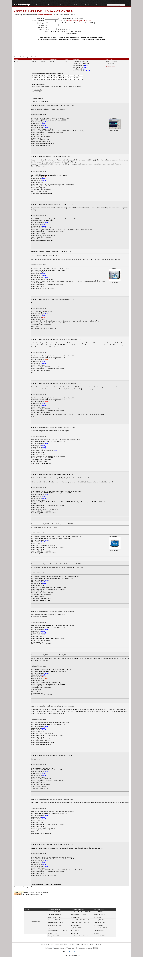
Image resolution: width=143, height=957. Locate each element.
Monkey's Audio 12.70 (53, 936)
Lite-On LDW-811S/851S (46, 493)
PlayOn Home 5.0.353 (76, 928)
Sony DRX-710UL (43, 221)
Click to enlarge (115, 129)
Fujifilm (16, 62)
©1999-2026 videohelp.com (71, 955)
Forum (38, 5)
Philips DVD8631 (43, 175)
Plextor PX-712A (43, 441)
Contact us (49, 944)
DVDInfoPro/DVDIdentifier (54, 74)
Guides (76, 5)
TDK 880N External (44, 813)
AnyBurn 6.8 (51, 928)
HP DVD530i (42, 770)
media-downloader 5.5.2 (54, 912)
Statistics (91, 944)
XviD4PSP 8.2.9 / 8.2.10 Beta (78, 914)
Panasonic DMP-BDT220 (100, 928)
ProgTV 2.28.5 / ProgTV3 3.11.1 (56, 917)
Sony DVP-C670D (98, 925)
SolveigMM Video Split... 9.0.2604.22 (57, 930)
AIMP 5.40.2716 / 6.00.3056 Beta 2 (80, 920)
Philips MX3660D (48, 695)
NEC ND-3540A (43, 270)
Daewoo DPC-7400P (99, 914)
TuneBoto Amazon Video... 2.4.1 (56, 922)
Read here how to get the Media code (79, 21)
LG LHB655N (97, 917)
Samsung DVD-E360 (99, 922)
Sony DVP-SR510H (98, 912)
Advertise (72, 944)
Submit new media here (44, 15)
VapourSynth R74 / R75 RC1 (55, 925)
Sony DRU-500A (43, 358)
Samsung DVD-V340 (99, 920)
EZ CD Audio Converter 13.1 (55, 914)
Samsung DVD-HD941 (49, 328)
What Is (87, 5)
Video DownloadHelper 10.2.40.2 (79, 936)
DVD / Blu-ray (63, 5)
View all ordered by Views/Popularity (93, 39)
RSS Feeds (84, 944)
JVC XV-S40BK (47, 833)
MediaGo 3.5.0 (75, 930)
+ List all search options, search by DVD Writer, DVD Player (63, 31)
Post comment (110, 67)
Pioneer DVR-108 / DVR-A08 (47, 578)
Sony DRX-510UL (43, 671)
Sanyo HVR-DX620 (98, 930)
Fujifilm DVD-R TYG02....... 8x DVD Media (50, 10)
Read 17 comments (112, 61)
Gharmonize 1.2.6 (52, 933)
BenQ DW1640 (43, 120)
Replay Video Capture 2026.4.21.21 (80, 922)
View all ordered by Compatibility (69, 39)
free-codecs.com (74, 952)
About (98, 5)
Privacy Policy (58, 944)
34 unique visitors (35, 920)
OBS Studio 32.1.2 (75, 925)
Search (43, 944)
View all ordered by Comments (47, 39)
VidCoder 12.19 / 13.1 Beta (55, 920)
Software (49, 5)
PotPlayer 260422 (75, 917)
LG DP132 (96, 933)
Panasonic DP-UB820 (99, 936)
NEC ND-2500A (43, 859)
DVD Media (20, 10)
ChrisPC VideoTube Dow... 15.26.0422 (81, 912)
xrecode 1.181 (74, 933)
